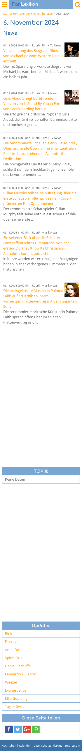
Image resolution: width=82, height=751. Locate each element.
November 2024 (43, 14)
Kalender (24, 14)
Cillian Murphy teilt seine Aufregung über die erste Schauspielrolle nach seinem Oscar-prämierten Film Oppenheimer (40, 198)
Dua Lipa (12, 641)
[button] (9, 729)
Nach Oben (9, 745)
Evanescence (15, 690)
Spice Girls (13, 657)
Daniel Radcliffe (18, 666)
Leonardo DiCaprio (20, 674)
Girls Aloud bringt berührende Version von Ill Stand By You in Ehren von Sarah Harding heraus (33, 103)
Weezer (11, 682)
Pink (8, 633)
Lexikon (25, 4)
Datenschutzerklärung (47, 745)
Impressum (72, 745)
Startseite (9, 14)
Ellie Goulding (16, 698)
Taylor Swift (14, 706)
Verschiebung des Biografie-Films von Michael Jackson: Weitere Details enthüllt (33, 56)
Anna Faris (13, 649)
